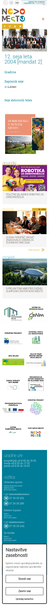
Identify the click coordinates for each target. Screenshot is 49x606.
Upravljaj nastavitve (24, 599)
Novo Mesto (19, 15)
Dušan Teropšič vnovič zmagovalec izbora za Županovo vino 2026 (20, 240)
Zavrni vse (24, 591)
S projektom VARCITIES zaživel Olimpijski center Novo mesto (24, 290)
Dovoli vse (24, 578)
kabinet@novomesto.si (16, 522)
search (5, 2)
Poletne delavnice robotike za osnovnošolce (25, 196)
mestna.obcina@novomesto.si (19, 494)
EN (17, 2)
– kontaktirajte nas (34, 3)
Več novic (34, 249)
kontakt (11, 2)
